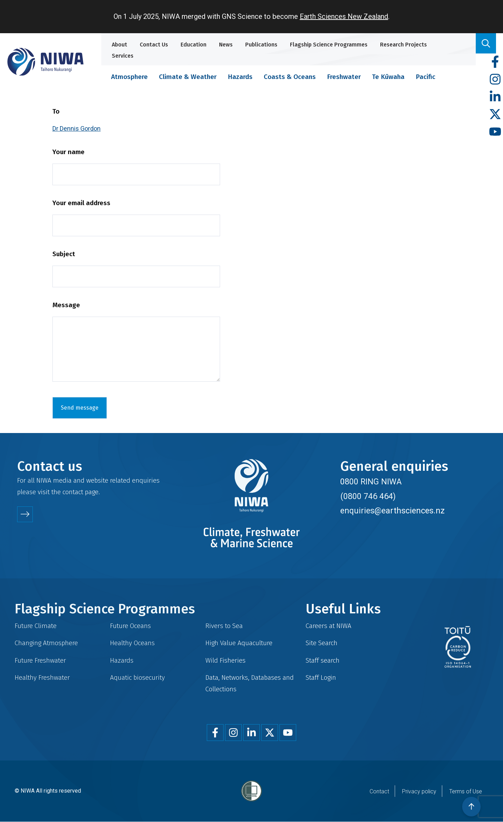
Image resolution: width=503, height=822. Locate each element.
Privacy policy (419, 791)
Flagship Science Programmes (328, 44)
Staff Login (321, 677)
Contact (379, 791)
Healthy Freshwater (42, 677)
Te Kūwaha (388, 77)
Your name (68, 152)
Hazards (240, 77)
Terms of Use (465, 791)
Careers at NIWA (328, 626)
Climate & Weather (188, 77)
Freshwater (344, 77)
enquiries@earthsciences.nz (392, 510)
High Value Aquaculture (238, 643)
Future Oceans (130, 626)
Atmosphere (129, 77)
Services (122, 55)
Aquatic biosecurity (137, 677)
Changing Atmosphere (46, 643)
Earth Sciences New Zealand (344, 16)
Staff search (323, 660)
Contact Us (154, 44)
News (226, 44)
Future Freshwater (40, 660)
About (119, 44)
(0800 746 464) (368, 496)
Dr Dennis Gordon (76, 128)
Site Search (321, 643)
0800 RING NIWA (371, 481)
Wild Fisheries (225, 660)
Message (66, 305)
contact (73, 492)
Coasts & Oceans (290, 77)
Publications (261, 44)
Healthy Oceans (132, 643)
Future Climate (36, 626)
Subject (63, 254)
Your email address (81, 203)
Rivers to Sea (224, 626)
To (56, 111)
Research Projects (403, 44)
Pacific (425, 77)
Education (193, 44)
